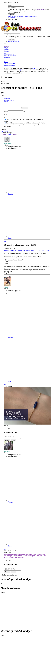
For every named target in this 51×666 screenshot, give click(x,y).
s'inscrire (12, 17)
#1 (5, 241)
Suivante (14, 134)
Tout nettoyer (4, 131)
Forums (6, 46)
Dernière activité (9, 100)
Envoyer (7, 440)
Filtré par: (3, 129)
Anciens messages (9, 63)
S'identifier (11, 14)
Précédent (3, 134)
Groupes (6, 51)
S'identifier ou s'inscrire (11, 2)
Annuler (13, 440)
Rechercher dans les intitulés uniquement (20, 36)
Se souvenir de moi (14, 12)
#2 (5, 384)
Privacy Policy (39, 9)
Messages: (11, 148)
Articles (6, 49)
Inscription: (11, 146)
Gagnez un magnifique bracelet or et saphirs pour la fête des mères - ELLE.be (26, 250)
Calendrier (7, 57)
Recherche (11, 39)
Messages (7, 98)
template (9, 134)
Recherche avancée (13, 41)
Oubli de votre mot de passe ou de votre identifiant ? (23, 16)
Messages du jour (9, 54)
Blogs (6, 47)
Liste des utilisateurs (10, 55)
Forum (6, 62)
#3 (5, 550)
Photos (6, 101)
